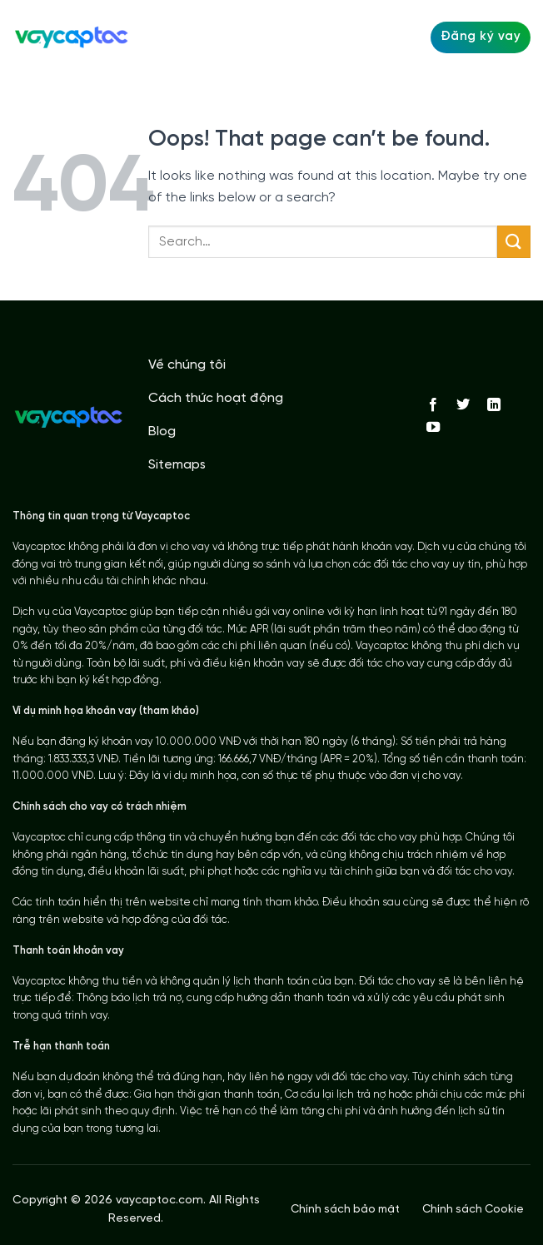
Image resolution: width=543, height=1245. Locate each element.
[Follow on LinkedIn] (494, 405)
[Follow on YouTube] (433, 427)
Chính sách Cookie (473, 1209)
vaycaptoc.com (159, 1200)
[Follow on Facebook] (433, 405)
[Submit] (514, 242)
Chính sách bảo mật (345, 1209)
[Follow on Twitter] (463, 405)
